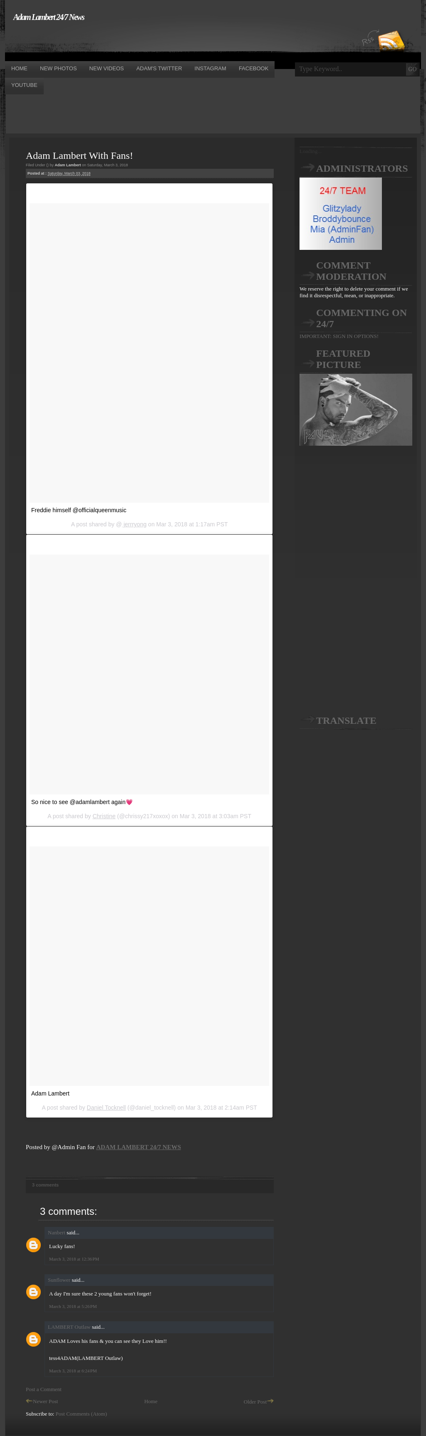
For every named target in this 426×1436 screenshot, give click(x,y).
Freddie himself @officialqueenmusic (78, 510)
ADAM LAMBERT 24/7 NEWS (138, 1147)
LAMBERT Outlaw (69, 1327)
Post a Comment (44, 1389)
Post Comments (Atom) (81, 1414)
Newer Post (42, 1401)
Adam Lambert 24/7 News (48, 17)
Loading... (311, 151)
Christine (103, 816)
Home (151, 1401)
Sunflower (59, 1280)
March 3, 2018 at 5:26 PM (73, 1306)
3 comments (45, 1184)
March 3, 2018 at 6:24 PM (73, 1370)
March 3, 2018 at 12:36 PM (74, 1258)
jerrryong (134, 524)
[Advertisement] (156, 40)
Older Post (259, 1402)
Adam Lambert (50, 1093)
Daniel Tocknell (106, 1107)
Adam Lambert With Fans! (79, 155)
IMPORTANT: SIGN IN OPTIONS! (339, 336)
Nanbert (56, 1232)
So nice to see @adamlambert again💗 (82, 802)
